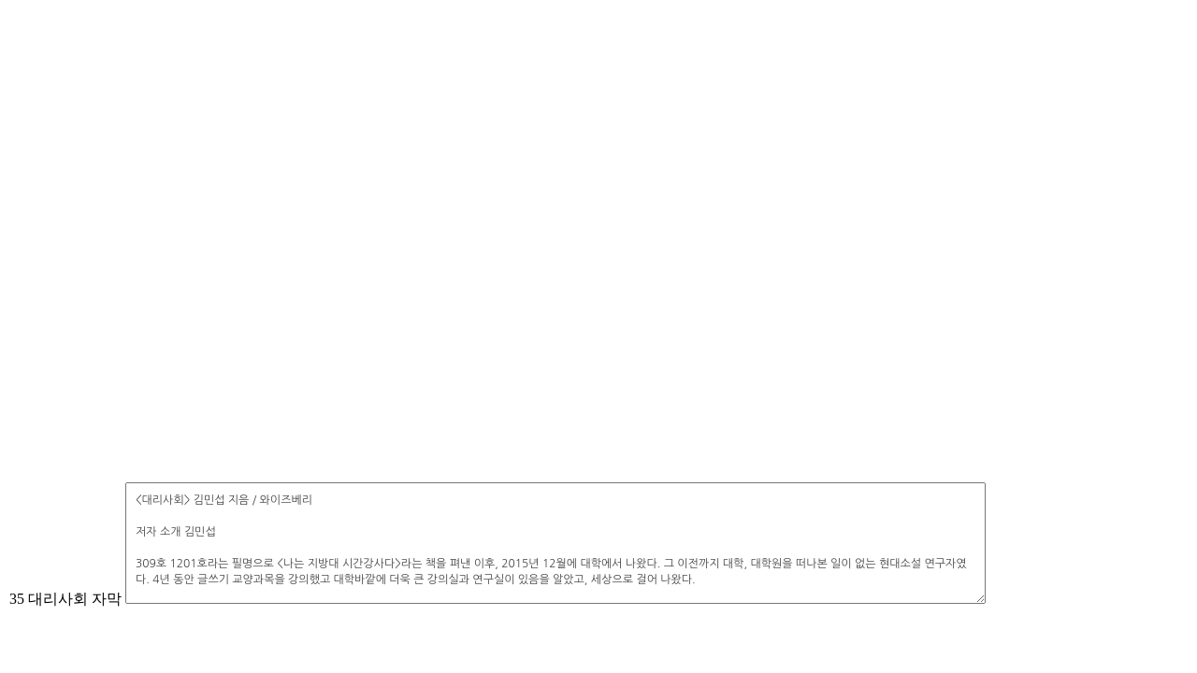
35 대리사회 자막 (65, 599)
